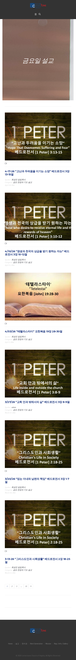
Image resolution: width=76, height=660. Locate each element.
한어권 (24, 643)
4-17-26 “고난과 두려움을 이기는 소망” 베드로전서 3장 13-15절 (37, 173)
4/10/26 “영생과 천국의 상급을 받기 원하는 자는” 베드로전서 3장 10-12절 (37, 253)
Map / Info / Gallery (61, 643)
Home (10, 643)
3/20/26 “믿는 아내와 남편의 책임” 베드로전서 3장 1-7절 (37, 480)
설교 (17, 643)
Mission (48, 643)
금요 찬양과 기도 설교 (22, 182)
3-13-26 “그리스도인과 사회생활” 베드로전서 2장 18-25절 (37, 560)
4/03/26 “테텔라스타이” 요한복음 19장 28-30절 (33, 331)
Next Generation (36, 643)
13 (26, 586)
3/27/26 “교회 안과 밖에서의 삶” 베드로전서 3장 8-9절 (37, 402)
